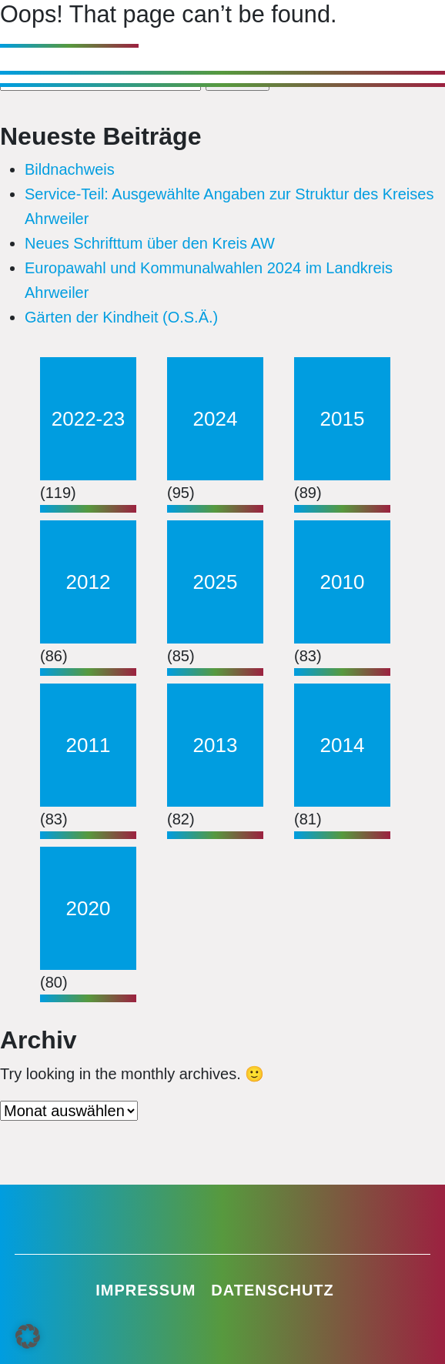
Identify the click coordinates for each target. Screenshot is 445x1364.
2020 (88, 908)
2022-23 (88, 418)
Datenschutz (272, 1290)
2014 (342, 745)
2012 (88, 581)
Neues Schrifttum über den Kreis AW (150, 243)
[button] (27, 1336)
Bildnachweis (70, 169)
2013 (215, 745)
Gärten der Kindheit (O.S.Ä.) (121, 317)
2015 (342, 418)
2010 (342, 581)
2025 (215, 581)
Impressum (145, 1290)
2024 (215, 418)
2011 (88, 745)
